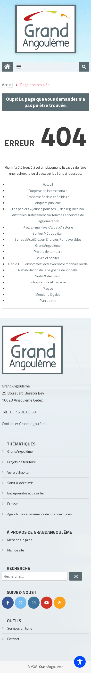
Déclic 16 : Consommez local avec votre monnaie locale (48, 263)
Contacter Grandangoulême (24, 424)
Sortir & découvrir (48, 276)
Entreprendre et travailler (48, 282)
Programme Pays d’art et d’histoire (48, 227)
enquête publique (48, 202)
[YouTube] (46, 603)
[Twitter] (20, 603)
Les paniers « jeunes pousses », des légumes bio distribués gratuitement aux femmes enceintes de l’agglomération (48, 214)
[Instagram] (34, 603)
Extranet (13, 638)
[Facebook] (8, 603)
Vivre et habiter (48, 257)
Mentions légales (47, 294)
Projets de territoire (48, 251)
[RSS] (60, 603)
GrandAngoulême (48, 245)
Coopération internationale (47, 190)
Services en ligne (19, 628)
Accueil (48, 184)
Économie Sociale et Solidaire (48, 196)
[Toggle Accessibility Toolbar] (80, 662)
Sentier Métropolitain (48, 233)
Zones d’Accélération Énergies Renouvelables (48, 239)
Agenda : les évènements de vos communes (39, 514)
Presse (48, 288)
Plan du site (48, 300)
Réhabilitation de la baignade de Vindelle (48, 269)
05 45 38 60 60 (23, 412)
